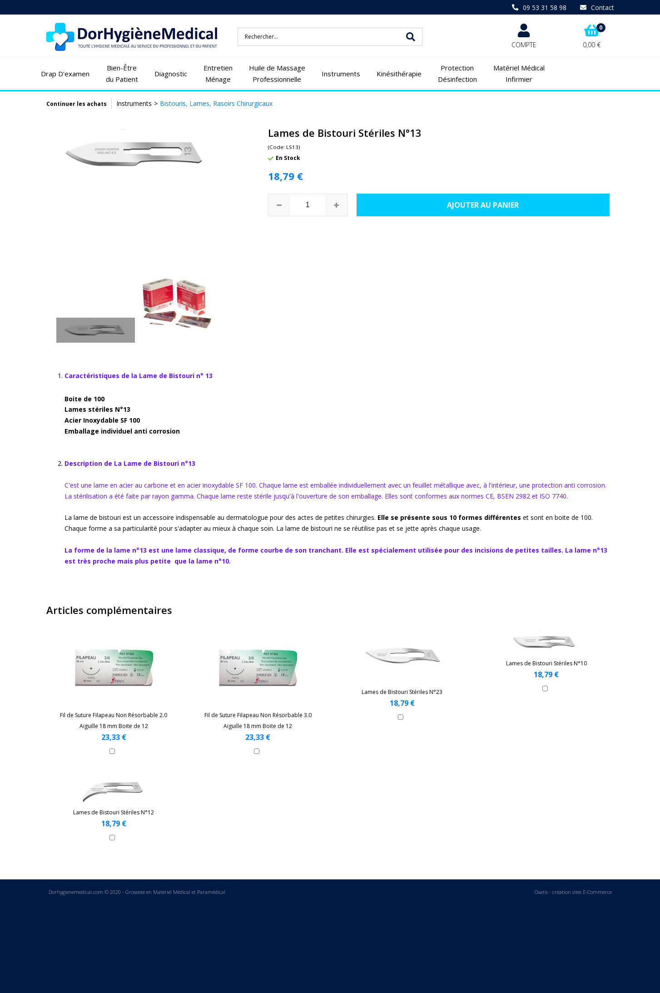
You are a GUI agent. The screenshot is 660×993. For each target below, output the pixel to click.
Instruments (341, 73)
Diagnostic (170, 73)
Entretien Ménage (218, 73)
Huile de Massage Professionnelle (277, 73)
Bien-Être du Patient (122, 73)
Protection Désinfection (457, 73)
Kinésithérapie (399, 73)
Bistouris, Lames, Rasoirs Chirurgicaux (216, 103)
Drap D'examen (65, 73)
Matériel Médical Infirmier (519, 73)
